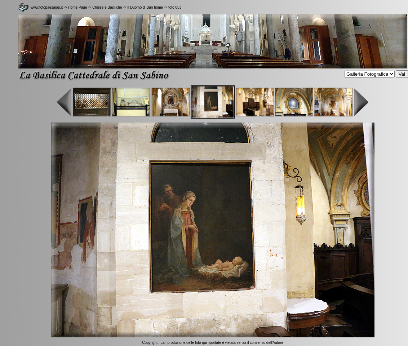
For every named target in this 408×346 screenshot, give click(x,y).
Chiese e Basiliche (107, 7)
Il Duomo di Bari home (145, 7)
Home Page (77, 7)
